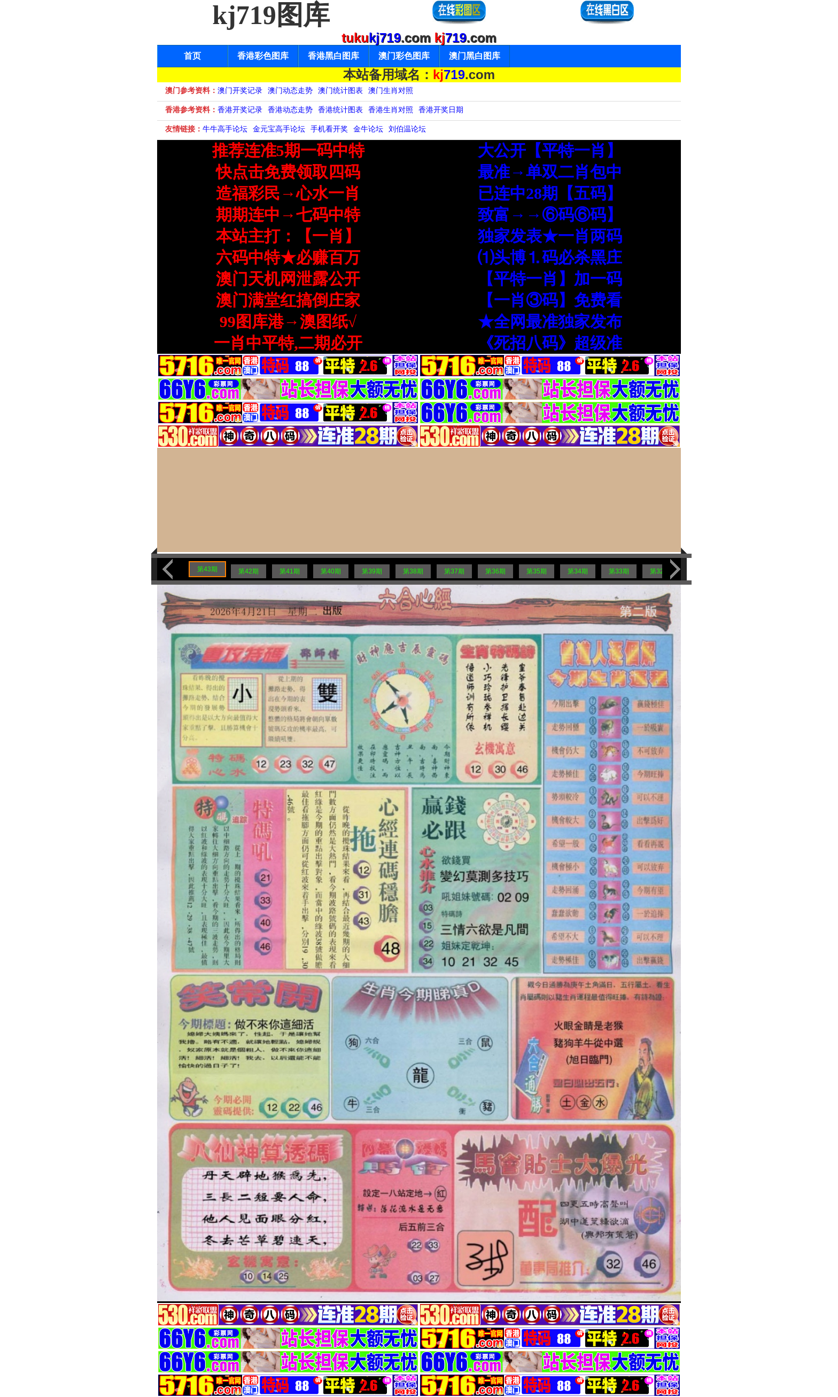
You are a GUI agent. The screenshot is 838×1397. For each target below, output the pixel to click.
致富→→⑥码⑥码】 (550, 214)
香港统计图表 (340, 109)
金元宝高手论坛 (279, 129)
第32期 (660, 571)
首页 (192, 55)
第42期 (248, 571)
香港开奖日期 (440, 109)
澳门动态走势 (290, 90)
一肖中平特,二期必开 (288, 343)
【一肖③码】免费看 (550, 300)
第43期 (207, 569)
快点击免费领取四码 (288, 172)
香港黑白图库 (333, 55)
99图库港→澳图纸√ (288, 321)
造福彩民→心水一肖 (288, 193)
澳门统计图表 (340, 90)
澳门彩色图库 (404, 55)
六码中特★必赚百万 (288, 257)
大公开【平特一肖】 (550, 150)
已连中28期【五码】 (550, 193)
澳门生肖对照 (390, 90)
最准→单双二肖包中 (550, 172)
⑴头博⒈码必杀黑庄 (550, 257)
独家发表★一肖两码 (550, 236)
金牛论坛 (368, 129)
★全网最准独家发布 (550, 321)
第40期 (330, 571)
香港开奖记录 (240, 109)
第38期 (413, 571)
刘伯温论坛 (407, 129)
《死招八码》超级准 (550, 343)
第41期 (289, 571)
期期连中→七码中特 (288, 214)
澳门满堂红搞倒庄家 (288, 300)
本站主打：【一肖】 (288, 236)
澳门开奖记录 (240, 90)
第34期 (577, 571)
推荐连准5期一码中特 (288, 150)
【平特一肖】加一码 (550, 279)
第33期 (619, 571)
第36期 (495, 571)
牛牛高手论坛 (225, 129)
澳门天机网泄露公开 (288, 279)
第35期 (536, 571)
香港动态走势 (290, 109)
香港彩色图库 (263, 55)
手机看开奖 (329, 129)
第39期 (372, 571)
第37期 (454, 571)
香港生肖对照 (390, 109)
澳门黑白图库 (474, 55)
